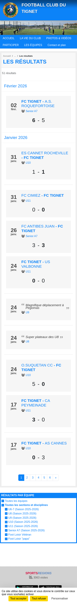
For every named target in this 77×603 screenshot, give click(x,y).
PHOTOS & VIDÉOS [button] (58, 38)
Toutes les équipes (16, 500)
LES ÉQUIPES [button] (33, 45)
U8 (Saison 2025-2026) (22, 513)
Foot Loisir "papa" (19, 538)
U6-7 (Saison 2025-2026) (23, 509)
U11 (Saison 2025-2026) (23, 526)
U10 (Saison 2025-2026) (23, 521)
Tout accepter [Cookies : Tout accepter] (18, 598)
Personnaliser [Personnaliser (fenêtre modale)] (59, 598)
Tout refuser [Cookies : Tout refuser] (39, 598)
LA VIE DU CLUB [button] (30, 38)
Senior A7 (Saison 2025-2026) (26, 530)
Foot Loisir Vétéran (19, 534)
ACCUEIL (8, 38)
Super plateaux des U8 (42, 337)
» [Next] (55, 477)
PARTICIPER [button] (11, 45)
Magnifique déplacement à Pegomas (45, 306)
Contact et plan (56, 45)
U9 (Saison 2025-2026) (22, 517)
